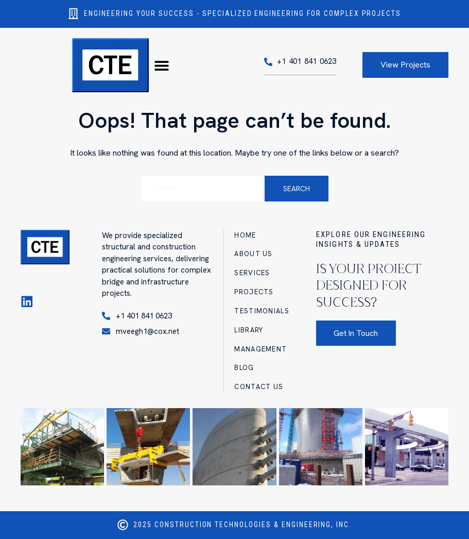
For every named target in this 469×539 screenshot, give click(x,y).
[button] (161, 65)
